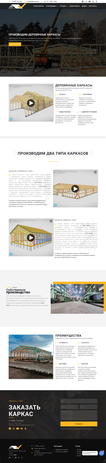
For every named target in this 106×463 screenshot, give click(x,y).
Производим (51, 6)
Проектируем (39, 6)
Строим (63, 6)
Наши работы (74, 6)
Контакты (93, 6)
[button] (77, 299)
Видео (84, 6)
